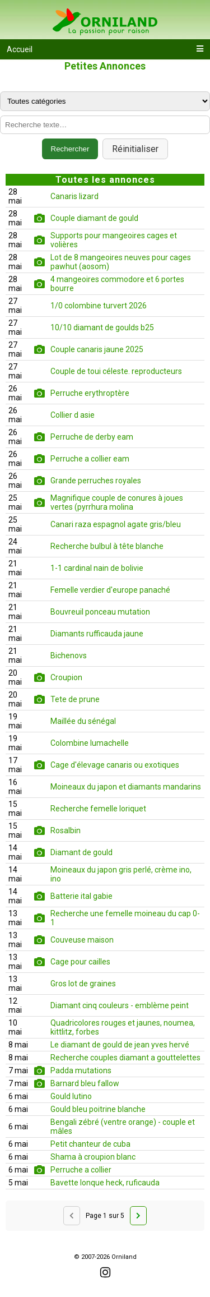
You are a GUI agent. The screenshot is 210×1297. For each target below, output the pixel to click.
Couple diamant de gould (94, 218)
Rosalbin (65, 830)
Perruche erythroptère (89, 393)
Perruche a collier (80, 1169)
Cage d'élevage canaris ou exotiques (114, 764)
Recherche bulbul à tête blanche (107, 546)
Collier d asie (72, 414)
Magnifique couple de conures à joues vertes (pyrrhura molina (116, 502)
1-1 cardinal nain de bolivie (96, 568)
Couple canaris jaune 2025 (96, 349)
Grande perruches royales (95, 480)
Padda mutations (80, 1070)
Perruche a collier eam (89, 458)
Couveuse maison (82, 939)
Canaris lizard (74, 196)
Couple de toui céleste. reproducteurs (116, 371)
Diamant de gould (81, 852)
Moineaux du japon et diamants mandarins (125, 786)
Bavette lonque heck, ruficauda (105, 1182)
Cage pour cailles (80, 961)
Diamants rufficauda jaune (96, 633)
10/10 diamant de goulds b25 (102, 327)
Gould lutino (71, 1096)
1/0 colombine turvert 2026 (98, 305)
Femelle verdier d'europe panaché (110, 589)
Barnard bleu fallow (84, 1083)
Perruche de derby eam (91, 436)
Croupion (66, 677)
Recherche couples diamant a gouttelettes (125, 1057)
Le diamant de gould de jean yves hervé (119, 1044)
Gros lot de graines (83, 983)
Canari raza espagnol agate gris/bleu (115, 524)
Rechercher (70, 149)
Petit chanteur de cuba (90, 1143)
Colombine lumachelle (89, 742)
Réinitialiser (135, 149)
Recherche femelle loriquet (98, 808)
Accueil (19, 49)
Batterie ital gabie (81, 896)
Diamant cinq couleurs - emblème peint (119, 1005)
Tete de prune (75, 699)
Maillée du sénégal (83, 721)
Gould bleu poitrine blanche (98, 1109)
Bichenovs (68, 655)
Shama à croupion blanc (93, 1156)
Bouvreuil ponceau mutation (100, 611)
